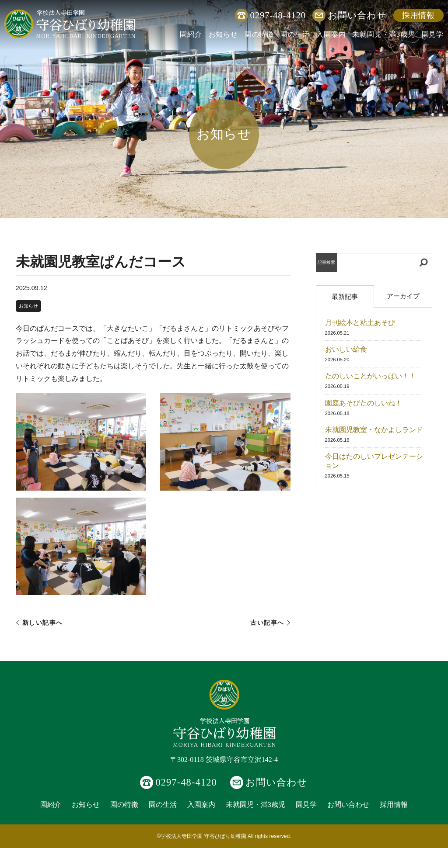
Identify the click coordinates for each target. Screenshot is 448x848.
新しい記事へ (42, 623)
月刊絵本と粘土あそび (360, 322)
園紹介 (191, 34)
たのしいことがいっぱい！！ (370, 376)
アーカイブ (403, 296)
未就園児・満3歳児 (383, 34)
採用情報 (418, 15)
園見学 (433, 34)
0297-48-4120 (278, 15)
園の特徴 (259, 34)
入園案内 (331, 34)
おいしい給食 (346, 349)
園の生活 (295, 34)
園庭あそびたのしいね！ (363, 403)
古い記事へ (267, 623)
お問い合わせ (357, 15)
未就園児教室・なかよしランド (374, 429)
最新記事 (345, 296)
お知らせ (223, 34)
